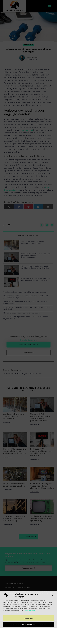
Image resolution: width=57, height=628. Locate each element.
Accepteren (28, 618)
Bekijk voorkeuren (28, 624)
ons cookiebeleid (29, 610)
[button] (52, 595)
